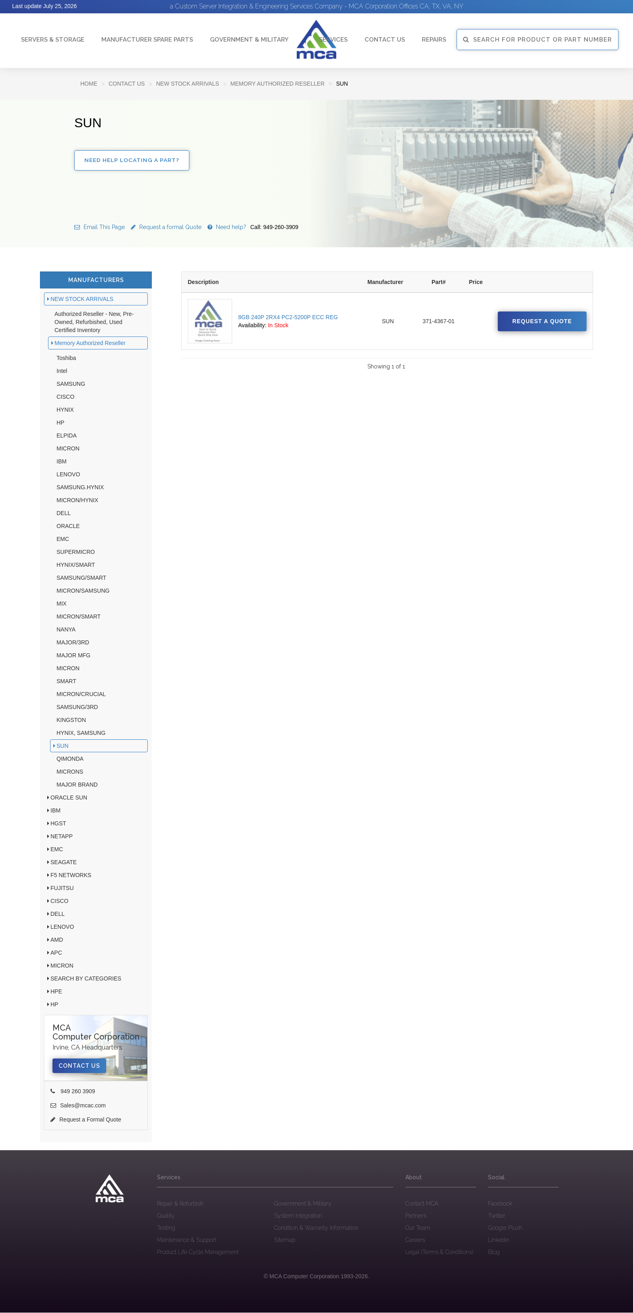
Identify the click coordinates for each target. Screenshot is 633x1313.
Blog (494, 1252)
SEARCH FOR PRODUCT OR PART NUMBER (537, 39)
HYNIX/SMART (76, 565)
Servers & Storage (52, 39)
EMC (63, 540)
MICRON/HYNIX (77, 501)
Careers (415, 1240)
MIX (62, 604)
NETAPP (61, 837)
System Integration (298, 1216)
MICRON (68, 449)
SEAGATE (63, 863)
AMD (56, 940)
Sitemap (284, 1240)
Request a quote (541, 322)
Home (88, 83)
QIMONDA (70, 759)
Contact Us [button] (385, 39)
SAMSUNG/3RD (77, 708)
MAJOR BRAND (77, 785)
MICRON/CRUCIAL (81, 695)
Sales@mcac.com (78, 1106)
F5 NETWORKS (70, 876)
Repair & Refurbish (180, 1204)
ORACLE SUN (68, 798)
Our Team (417, 1228)
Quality (166, 1216)
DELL (64, 514)
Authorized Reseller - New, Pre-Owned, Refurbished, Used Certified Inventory (94, 322)
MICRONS (70, 772)
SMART (66, 682)
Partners (415, 1216)
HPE (56, 992)
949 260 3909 (72, 1092)
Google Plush (505, 1228)
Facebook (500, 1204)
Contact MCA (421, 1204)
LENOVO (68, 475)
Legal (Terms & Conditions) (439, 1252)
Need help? (253, 228)
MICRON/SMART (79, 617)
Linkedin (498, 1240)
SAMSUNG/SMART (81, 578)
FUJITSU (62, 889)
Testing (166, 1228)
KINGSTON (71, 721)
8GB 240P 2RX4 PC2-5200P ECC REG (288, 318)
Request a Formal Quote (85, 1120)
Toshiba (66, 359)
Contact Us (127, 83)
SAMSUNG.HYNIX (80, 488)
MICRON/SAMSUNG (83, 591)
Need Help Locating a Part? (132, 161)
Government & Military (249, 39)
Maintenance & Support (186, 1240)
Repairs (434, 39)
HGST (58, 824)
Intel (62, 371)
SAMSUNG (71, 384)
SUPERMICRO (76, 552)
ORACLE (68, 527)
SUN (63, 746)
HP (60, 423)
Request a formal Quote (166, 228)
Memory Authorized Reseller (278, 83)
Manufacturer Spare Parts (147, 39)
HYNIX (65, 410)
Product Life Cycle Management (198, 1252)
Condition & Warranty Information (316, 1228)
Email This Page (99, 228)
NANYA (66, 630)
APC (56, 953)
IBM (62, 462)
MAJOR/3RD (73, 643)
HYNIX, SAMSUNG (81, 733)
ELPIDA (67, 436)
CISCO (65, 397)
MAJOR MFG (73, 656)
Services (333, 39)
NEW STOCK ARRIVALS (187, 83)
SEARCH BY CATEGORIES (85, 979)
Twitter (496, 1216)
